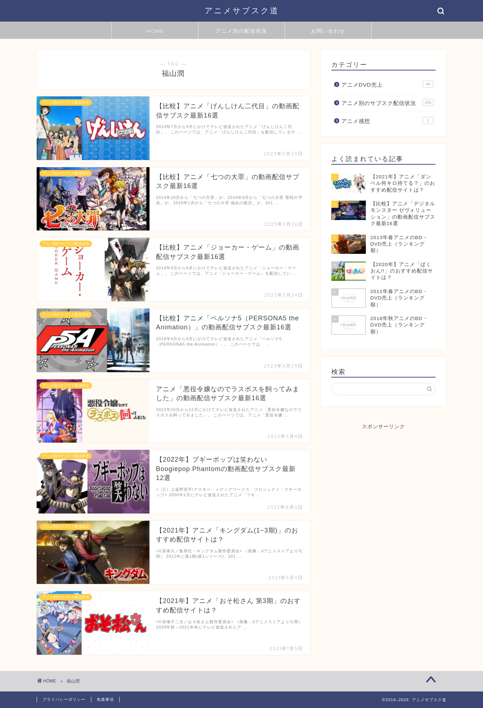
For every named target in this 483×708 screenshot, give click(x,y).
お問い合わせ (328, 31)
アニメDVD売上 (387, 84)
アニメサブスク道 (241, 10)
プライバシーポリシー (64, 699)
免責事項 (105, 699)
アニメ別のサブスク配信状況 (387, 102)
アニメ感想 (387, 120)
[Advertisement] (383, 475)
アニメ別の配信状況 (241, 31)
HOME (155, 31)
